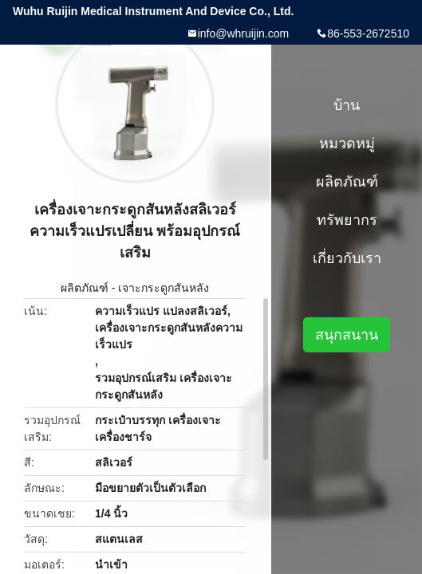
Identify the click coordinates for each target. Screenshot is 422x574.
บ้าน (346, 105)
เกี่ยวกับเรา (347, 258)
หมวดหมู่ (347, 143)
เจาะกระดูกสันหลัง (163, 287)
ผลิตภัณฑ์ (84, 287)
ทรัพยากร (347, 220)
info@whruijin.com (244, 33)
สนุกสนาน (346, 335)
